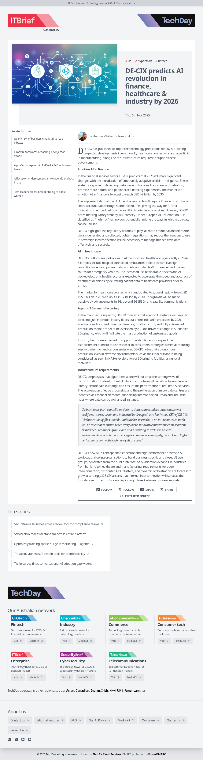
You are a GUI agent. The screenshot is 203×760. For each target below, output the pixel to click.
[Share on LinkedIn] (147, 490)
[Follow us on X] (126, 490)
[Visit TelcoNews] (115, 677)
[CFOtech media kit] (36, 641)
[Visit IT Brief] (18, 677)
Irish (105, 690)
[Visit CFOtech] (18, 641)
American (132, 690)
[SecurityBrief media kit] (85, 677)
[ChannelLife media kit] (85, 641)
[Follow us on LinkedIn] (104, 490)
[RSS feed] (29, 739)
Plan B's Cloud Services (107, 754)
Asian (70, 690)
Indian (95, 690)
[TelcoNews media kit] (134, 677)
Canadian (82, 690)
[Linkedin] (9, 739)
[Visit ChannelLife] (67, 641)
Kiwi (112, 690)
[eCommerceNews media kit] (134, 641)
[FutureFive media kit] (182, 641)
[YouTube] (22, 739)
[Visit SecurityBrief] (67, 677)
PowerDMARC (157, 754)
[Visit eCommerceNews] (115, 641)
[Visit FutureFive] (164, 641)
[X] (16, 739)
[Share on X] (166, 490)
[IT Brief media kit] (36, 677)
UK (119, 690)
